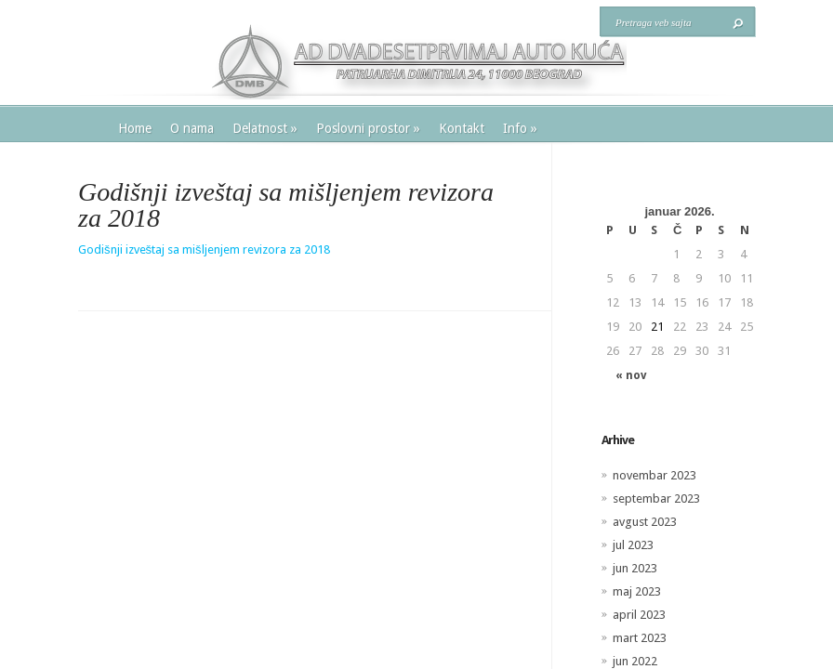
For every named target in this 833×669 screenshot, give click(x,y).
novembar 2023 (654, 475)
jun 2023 (635, 568)
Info (520, 128)
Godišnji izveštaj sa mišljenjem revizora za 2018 (204, 249)
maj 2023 (637, 591)
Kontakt (461, 128)
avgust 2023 (645, 522)
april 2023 (639, 615)
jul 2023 (633, 545)
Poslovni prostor (368, 128)
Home (135, 128)
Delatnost (265, 128)
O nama (192, 128)
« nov (630, 375)
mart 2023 (640, 638)
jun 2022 (635, 661)
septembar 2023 (656, 498)
